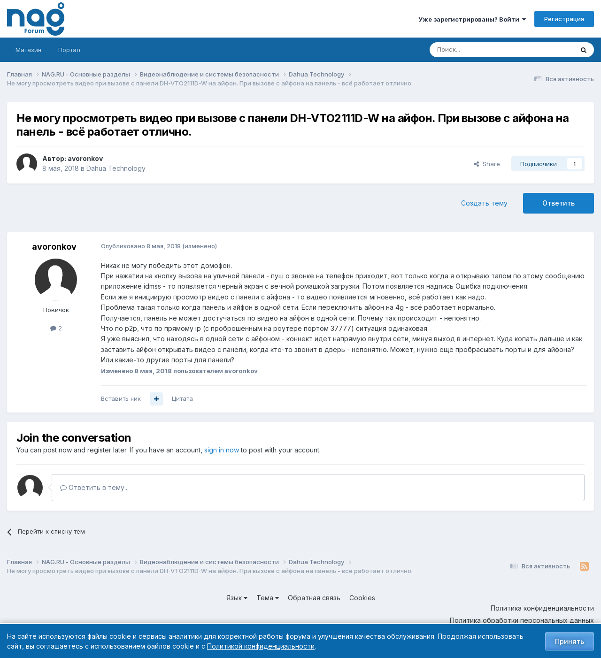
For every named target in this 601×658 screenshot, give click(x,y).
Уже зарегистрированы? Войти (472, 19)
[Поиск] (476, 49)
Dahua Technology (116, 168)
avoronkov (85, 158)
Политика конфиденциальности (542, 608)
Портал (69, 50)
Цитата (182, 398)
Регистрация (564, 19)
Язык (236, 598)
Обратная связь (314, 598)
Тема (267, 598)
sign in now (221, 450)
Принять (569, 641)
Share (487, 164)
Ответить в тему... (94, 487)
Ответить (558, 203)
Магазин (28, 50)
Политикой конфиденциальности (261, 646)
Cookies (362, 598)
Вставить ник (121, 398)
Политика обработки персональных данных (522, 620)
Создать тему (484, 203)
